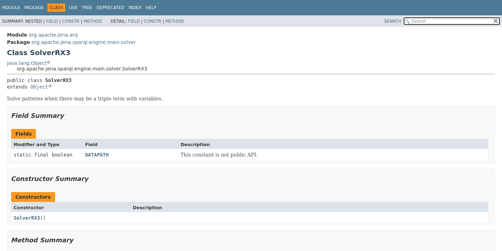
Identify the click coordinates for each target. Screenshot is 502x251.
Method (93, 21)
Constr (70, 21)
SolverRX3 (27, 218)
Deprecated (110, 7)
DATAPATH (96, 155)
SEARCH (392, 21)
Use (73, 7)
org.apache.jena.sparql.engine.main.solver (83, 42)
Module (11, 7)
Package (34, 7)
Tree (87, 7)
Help (151, 7)
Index (135, 7)
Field (52, 21)
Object (39, 87)
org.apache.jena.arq (53, 35)
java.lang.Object (27, 63)
